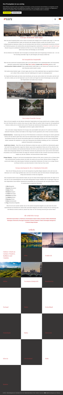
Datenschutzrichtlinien (29, 392)
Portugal (21, 220)
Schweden (26, 220)
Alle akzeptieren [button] (7, 12)
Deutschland (15, 218)
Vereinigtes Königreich (49, 220)
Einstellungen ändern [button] (16, 12)
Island (34, 218)
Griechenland (29, 218)
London (33, 64)
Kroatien (43, 218)
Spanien (37, 220)
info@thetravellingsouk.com (51, 392)
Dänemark (9, 218)
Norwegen (9, 220)
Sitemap (58, 392)
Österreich (15, 220)
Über (34, 392)
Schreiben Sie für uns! (20, 392)
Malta (47, 218)
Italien (38, 218)
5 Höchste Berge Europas (31, 222)
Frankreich (22, 218)
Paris (30, 64)
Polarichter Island (47, 46)
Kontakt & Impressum (40, 392)
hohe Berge (56, 46)
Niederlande (53, 218)
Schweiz (32, 220)
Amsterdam (45, 64)
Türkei (41, 220)
